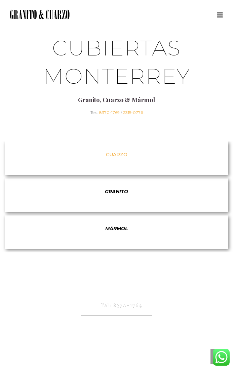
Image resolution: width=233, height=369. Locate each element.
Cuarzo (116, 155)
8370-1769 (109, 112)
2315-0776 (133, 112)
